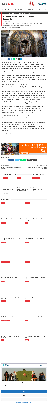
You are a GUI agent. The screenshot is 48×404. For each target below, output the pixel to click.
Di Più (35, 9)
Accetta (24, 391)
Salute (3, 203)
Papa (26, 222)
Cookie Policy (18, 402)
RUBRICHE (18, 9)
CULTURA (10, 9)
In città (26, 242)
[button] (46, 383)
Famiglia (3, 242)
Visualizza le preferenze (24, 399)
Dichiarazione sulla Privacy (26, 402)
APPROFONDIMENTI (27, 9)
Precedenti (5, 193)
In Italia (3, 222)
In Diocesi (27, 301)
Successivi (11, 193)
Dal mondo (27, 203)
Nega (24, 395)
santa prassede (6, 157)
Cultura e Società (5, 261)
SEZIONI (4, 9)
